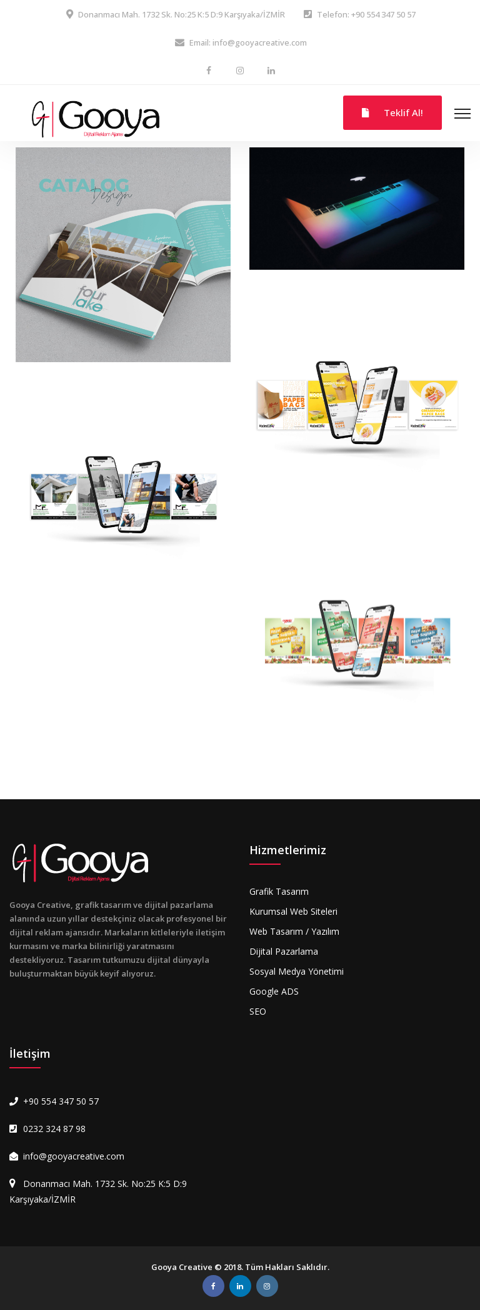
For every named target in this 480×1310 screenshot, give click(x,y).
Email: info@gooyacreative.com (248, 42)
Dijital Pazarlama (283, 951)
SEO (257, 1011)
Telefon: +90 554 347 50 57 (366, 14)
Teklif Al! (392, 112)
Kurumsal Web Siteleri (293, 911)
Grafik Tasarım (279, 891)
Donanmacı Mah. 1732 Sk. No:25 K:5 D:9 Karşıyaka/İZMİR (181, 14)
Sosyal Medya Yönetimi (296, 971)
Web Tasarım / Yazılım (294, 931)
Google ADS (274, 991)
